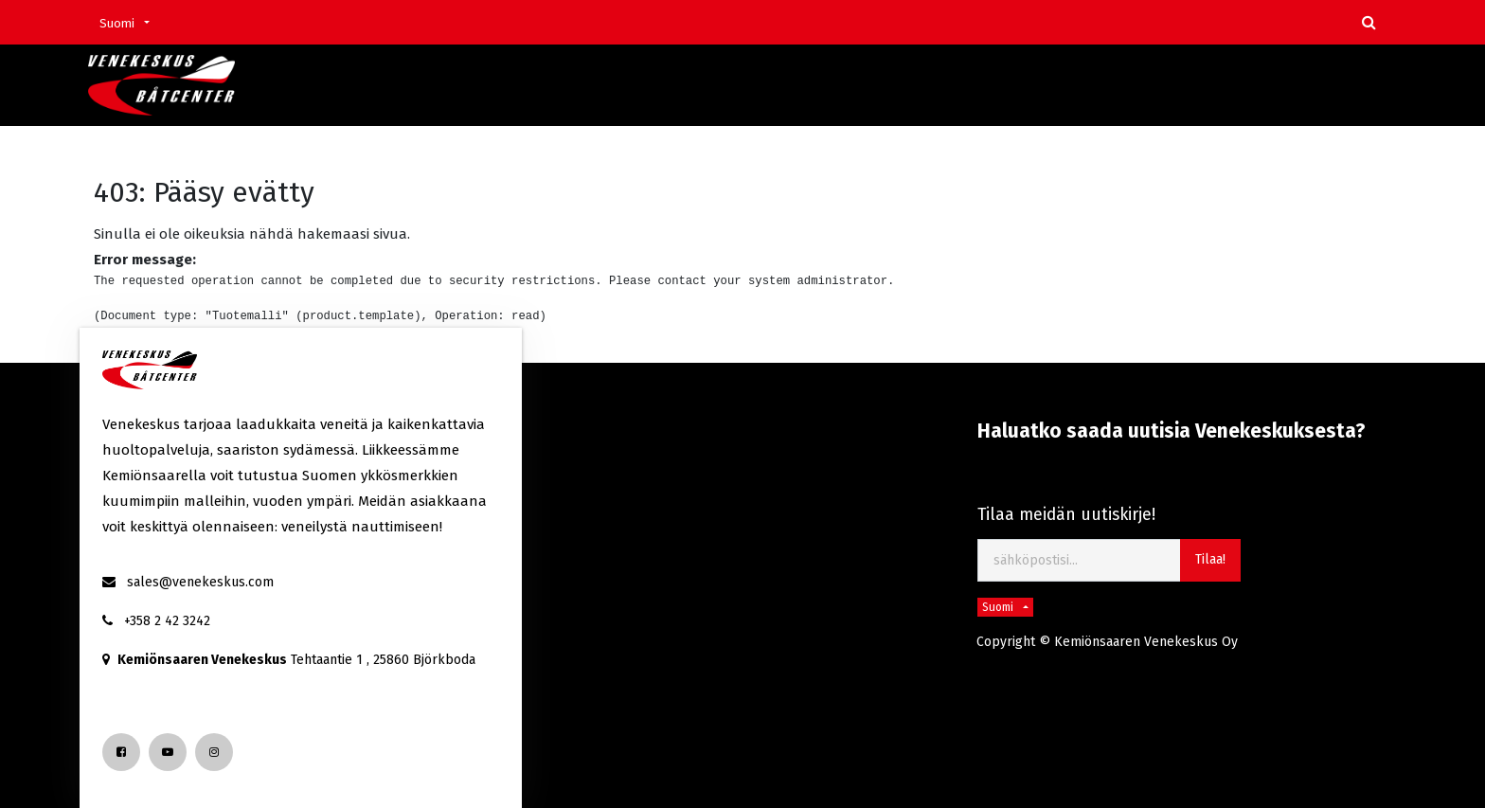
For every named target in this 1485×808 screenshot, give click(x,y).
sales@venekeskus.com (200, 582)
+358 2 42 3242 (167, 621)
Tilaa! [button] (1210, 559)
